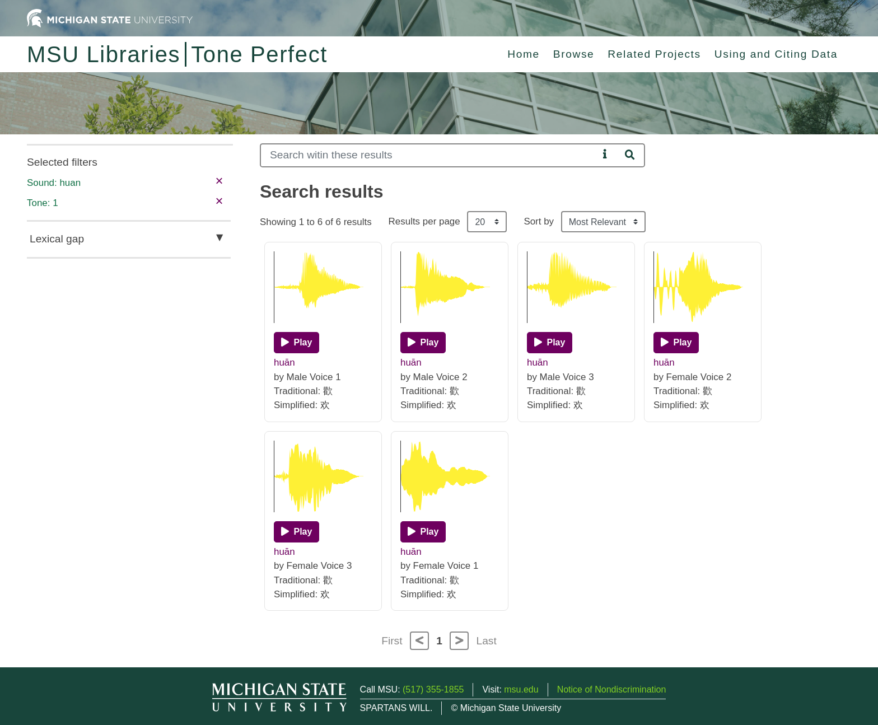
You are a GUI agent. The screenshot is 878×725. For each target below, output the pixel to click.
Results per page (424, 221)
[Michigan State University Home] (110, 17)
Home (523, 54)
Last (487, 641)
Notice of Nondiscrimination (611, 689)
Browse (574, 54)
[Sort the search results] (603, 221)
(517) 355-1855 (433, 689)
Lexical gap (57, 239)
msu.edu (521, 689)
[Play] (296, 342)
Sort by (539, 221)
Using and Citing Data (776, 54)
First (391, 641)
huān (284, 362)
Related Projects (654, 54)
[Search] (429, 155)
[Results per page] (487, 221)
